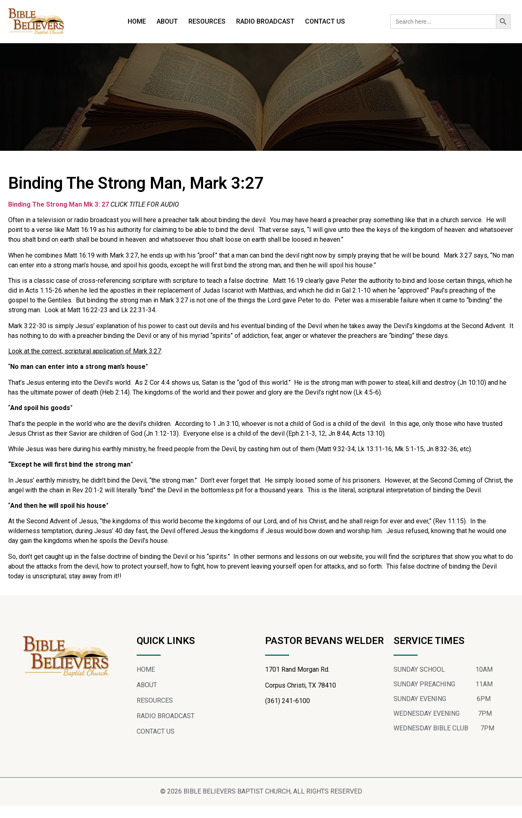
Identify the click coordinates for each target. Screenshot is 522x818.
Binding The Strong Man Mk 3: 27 (58, 216)
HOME (137, 21)
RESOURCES (207, 21)
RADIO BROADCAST (265, 21)
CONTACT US (325, 21)
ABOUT (167, 21)
